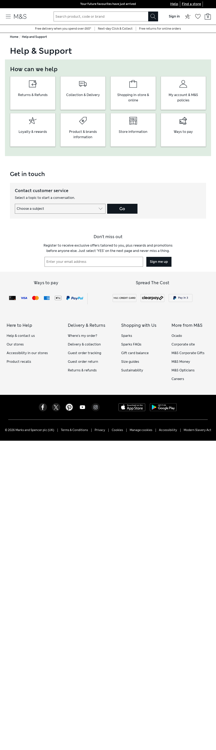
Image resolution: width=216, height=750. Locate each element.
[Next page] (154, 4)
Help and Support (34, 37)
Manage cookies (141, 430)
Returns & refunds (82, 370)
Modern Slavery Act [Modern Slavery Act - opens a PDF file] (197, 430)
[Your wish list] (198, 16)
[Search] (153, 16)
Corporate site (183, 344)
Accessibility (168, 430)
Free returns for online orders (160, 28)
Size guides (130, 361)
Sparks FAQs (131, 344)
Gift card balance (135, 353)
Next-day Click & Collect (115, 28)
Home (14, 37)
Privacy (100, 430)
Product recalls (19, 361)
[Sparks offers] (188, 16)
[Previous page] (62, 4)
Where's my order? (82, 336)
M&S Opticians (183, 370)
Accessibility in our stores (27, 353)
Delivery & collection (84, 344)
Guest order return (83, 361)
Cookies (117, 430)
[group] (32, 93)
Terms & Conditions (74, 430)
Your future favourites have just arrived (108, 4)
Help (174, 4)
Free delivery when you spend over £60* (63, 28)
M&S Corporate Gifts (187, 353)
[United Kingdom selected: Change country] (207, 4)
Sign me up (159, 262)
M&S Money (180, 361)
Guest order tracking (84, 353)
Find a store (191, 4)
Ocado (176, 336)
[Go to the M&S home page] (20, 16)
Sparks (126, 336)
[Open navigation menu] (8, 16)
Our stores (15, 344)
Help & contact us (21, 336)
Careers (177, 379)
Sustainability (132, 370)
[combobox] (106, 16)
